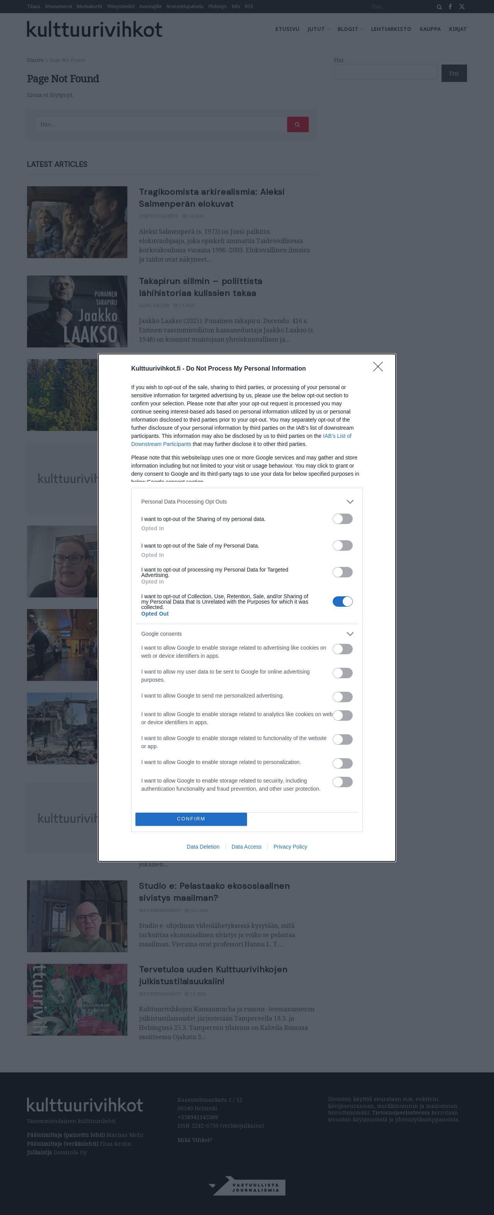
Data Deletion (203, 847)
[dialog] (247, 607)
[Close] (380, 369)
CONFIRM (191, 819)
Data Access (247, 847)
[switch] (343, 519)
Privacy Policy (290, 847)
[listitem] (247, 502)
